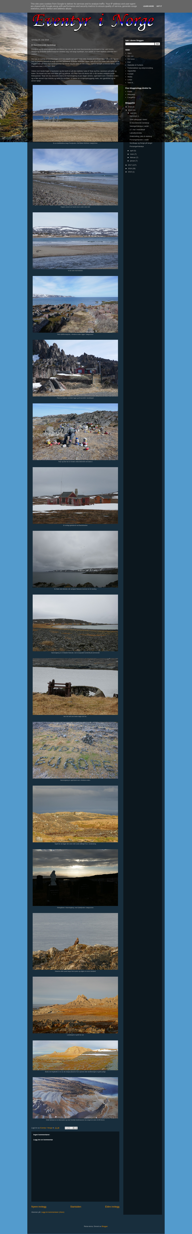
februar (133, 157)
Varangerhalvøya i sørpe (139, 126)
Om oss (130, 56)
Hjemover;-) (134, 116)
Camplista (131, 97)
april (132, 151)
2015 (130, 172)
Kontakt (130, 74)
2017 (130, 165)
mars (132, 154)
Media (129, 77)
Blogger (105, 1226)
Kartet (129, 92)
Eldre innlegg (112, 1206)
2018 (130, 110)
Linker (129, 80)
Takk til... (130, 83)
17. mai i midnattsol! (137, 130)
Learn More (148, 6)
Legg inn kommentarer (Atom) (52, 1212)
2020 (130, 107)
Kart (129, 62)
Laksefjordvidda (136, 133)
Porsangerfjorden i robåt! (139, 140)
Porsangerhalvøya (137, 146)
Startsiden (75, 1206)
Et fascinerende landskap (139, 123)
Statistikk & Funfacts (135, 65)
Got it (159, 6)
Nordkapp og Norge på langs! (141, 143)
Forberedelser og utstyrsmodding (140, 68)
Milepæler (131, 94)
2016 (130, 168)
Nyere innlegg (38, 1206)
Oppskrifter (131, 71)
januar (132, 161)
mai (131, 113)
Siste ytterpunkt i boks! (138, 119)
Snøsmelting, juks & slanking (141, 136)
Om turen (131, 59)
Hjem (129, 53)
